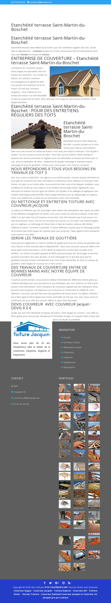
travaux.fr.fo (20, 391)
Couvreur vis (90, 594)
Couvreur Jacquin (42, 590)
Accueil (66, 337)
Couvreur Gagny (22, 590)
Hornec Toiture (30, 594)
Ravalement (69, 362)
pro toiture (62, 597)
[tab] (55, 171)
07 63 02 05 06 (21, 404)
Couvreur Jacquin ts (72, 594)
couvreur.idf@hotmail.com (27, 397)
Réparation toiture (72, 347)
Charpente (68, 352)
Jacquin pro (49, 597)
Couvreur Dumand (51, 594)
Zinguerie (68, 357)
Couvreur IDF (80, 590)
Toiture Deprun (62, 590)
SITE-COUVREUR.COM (56, 587)
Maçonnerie (69, 367)
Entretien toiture (71, 342)
